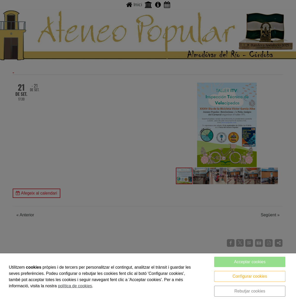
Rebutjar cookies (249, 291)
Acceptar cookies (250, 262)
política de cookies (75, 286)
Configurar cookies (250, 276)
